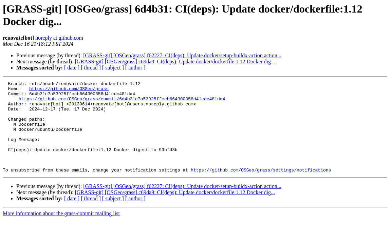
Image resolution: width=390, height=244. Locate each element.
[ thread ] (91, 67)
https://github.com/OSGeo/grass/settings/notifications (261, 188)
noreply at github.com (59, 38)
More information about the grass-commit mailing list (61, 232)
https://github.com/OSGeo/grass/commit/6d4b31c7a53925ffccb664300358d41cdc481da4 (122, 103)
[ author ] (135, 67)
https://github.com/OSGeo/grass (69, 90)
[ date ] (71, 67)
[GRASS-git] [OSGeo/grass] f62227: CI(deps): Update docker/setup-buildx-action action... (182, 55)
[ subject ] (113, 67)
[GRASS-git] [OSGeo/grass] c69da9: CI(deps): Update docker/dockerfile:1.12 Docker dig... (175, 61)
